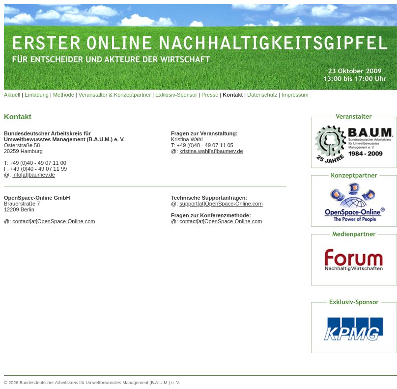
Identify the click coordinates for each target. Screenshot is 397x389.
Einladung (37, 95)
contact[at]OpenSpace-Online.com (53, 221)
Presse (209, 95)
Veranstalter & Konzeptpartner (115, 95)
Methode (63, 95)
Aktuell (12, 95)
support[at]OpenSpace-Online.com (220, 204)
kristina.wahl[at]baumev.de (211, 151)
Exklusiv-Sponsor (176, 95)
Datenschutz (262, 95)
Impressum (295, 95)
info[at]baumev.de (33, 175)
